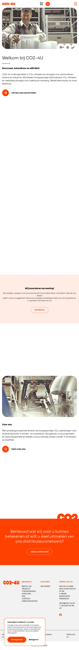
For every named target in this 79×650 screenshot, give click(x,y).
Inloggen (45, 586)
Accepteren (17, 639)
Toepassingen (29, 591)
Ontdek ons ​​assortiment (23, 93)
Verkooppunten (40, 552)
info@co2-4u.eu (67, 603)
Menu (75, 3)
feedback (39, 310)
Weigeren (33, 639)
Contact (26, 599)
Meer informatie (23, 633)
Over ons (26, 594)
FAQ (23, 596)
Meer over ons (18, 449)
